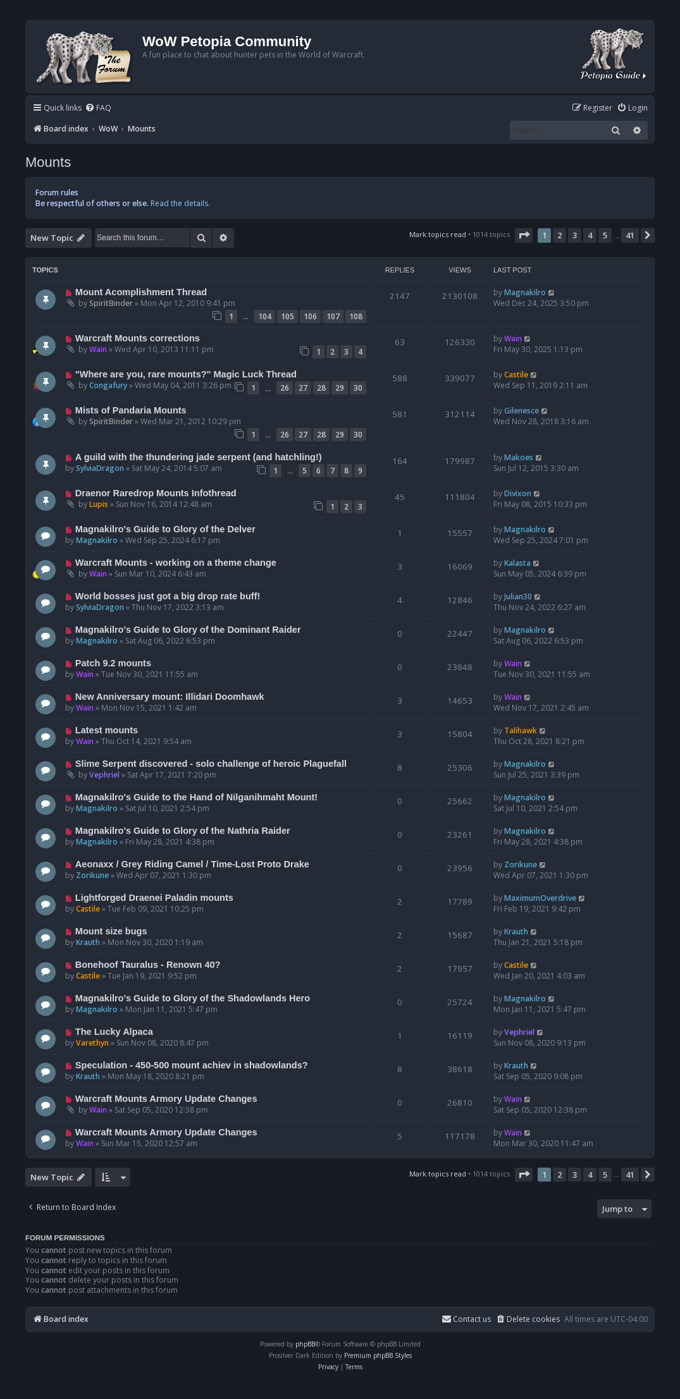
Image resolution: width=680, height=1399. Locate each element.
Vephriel (104, 774)
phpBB (305, 1344)
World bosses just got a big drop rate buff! (167, 596)
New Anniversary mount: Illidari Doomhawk (169, 697)
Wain (98, 349)
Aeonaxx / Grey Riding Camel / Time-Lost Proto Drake (192, 864)
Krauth (88, 942)
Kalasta (517, 563)
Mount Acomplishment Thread (141, 292)
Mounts (48, 162)
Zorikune (92, 875)
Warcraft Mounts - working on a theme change (175, 563)
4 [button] (590, 235)
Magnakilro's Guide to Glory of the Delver (165, 529)
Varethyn (92, 1042)
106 (310, 316)
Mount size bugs (111, 931)
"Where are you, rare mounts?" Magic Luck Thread (186, 374)
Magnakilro (525, 292)
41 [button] (630, 235)
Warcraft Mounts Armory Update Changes (166, 1099)
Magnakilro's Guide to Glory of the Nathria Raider (182, 831)
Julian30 (518, 596)
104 (264, 316)
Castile (516, 374)
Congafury (108, 385)
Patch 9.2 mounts (113, 663)
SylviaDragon (100, 468)
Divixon (517, 493)
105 (287, 316)
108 (355, 316)
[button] (524, 235)
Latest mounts (106, 730)
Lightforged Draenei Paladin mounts (154, 898)
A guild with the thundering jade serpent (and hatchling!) (198, 457)
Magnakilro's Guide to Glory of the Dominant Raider (188, 630)
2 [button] (559, 235)
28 (321, 387)
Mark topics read (437, 234)
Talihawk (520, 730)
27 (303, 387)
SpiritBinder (111, 303)
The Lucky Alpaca (114, 1032)
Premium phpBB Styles (378, 1355)
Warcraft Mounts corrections (137, 338)
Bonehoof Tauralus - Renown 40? (148, 965)
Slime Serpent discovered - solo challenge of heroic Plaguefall (211, 764)
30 (358, 387)
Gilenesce (521, 410)
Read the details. (180, 203)
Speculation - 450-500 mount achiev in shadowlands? (191, 1065)
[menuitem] (98, 108)
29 (339, 387)
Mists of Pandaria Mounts (131, 410)
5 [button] (605, 235)
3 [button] (574, 235)
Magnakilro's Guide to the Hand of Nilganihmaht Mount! (196, 797)
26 (284, 387)
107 (333, 316)
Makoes (518, 457)
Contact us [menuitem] (466, 1319)
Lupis (98, 504)
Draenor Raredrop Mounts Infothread (156, 493)
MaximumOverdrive (540, 898)
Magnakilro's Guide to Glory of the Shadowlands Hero (192, 998)
